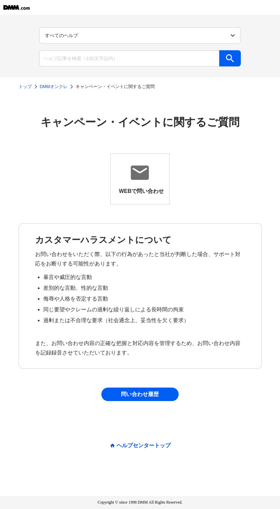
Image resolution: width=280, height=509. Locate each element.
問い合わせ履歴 (140, 394)
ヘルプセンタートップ (144, 445)
